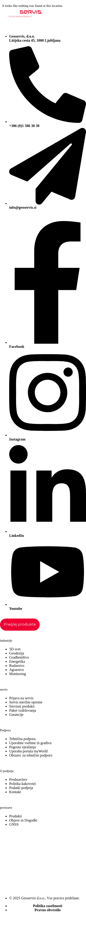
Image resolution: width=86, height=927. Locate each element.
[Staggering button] (20, 625)
